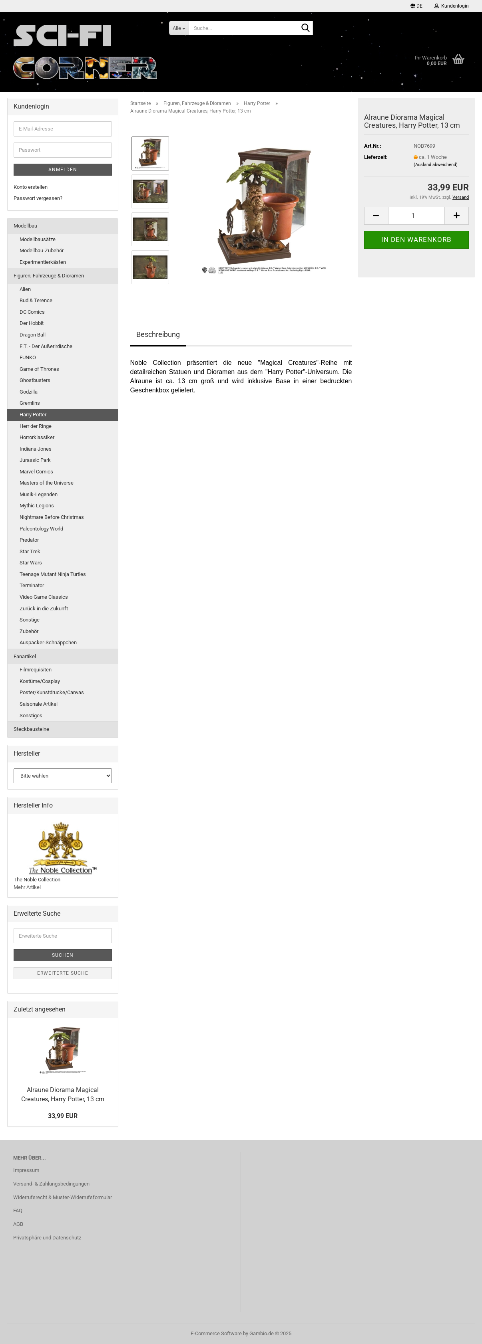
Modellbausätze (38, 239)
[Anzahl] (416, 216)
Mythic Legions (37, 506)
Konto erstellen (31, 187)
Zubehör (29, 631)
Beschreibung (158, 334)
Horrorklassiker (37, 437)
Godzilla (29, 392)
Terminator (32, 585)
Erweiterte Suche (62, 973)
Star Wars (31, 563)
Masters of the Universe (47, 483)
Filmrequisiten (36, 670)
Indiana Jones (36, 449)
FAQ (17, 1210)
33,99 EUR (63, 1116)
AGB (18, 1224)
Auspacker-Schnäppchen (48, 642)
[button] (416, 6)
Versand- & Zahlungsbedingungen (51, 1184)
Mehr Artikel (27, 887)
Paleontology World (41, 529)
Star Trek (30, 551)
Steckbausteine (31, 729)
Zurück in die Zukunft (44, 609)
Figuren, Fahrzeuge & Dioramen (49, 276)
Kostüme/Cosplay (40, 681)
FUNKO (28, 357)
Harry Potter (33, 415)
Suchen (63, 955)
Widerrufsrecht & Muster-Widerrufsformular (62, 1197)
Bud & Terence (36, 300)
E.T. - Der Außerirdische (46, 346)
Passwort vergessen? (38, 198)
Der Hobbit (32, 323)
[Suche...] (179, 28)
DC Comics (32, 312)
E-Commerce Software (216, 1333)
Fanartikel (25, 656)
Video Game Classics (44, 597)
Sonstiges (31, 716)
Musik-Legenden (39, 494)
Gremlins (30, 403)
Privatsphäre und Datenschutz (47, 1238)
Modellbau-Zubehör (42, 250)
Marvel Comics (36, 472)
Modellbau (25, 226)
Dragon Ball (33, 335)
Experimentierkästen (43, 262)
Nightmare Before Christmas (52, 517)
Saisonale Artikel (39, 704)
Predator (29, 540)
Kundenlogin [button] (451, 6)
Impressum (26, 1170)
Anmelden (62, 169)
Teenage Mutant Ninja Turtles (53, 574)
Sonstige (30, 620)
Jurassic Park (35, 460)
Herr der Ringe (36, 426)
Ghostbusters (35, 380)
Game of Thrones (39, 369)
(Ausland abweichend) (436, 164)
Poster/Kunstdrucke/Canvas (52, 692)
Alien (25, 289)
